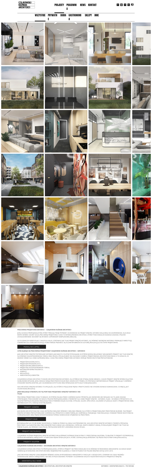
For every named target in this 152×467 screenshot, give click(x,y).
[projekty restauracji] (31, 431)
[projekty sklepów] (31, 442)
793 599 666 (130, 466)
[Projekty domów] (31, 407)
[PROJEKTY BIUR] (31, 419)
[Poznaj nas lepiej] (31, 347)
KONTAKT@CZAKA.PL (117, 466)
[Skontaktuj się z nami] (31, 461)
